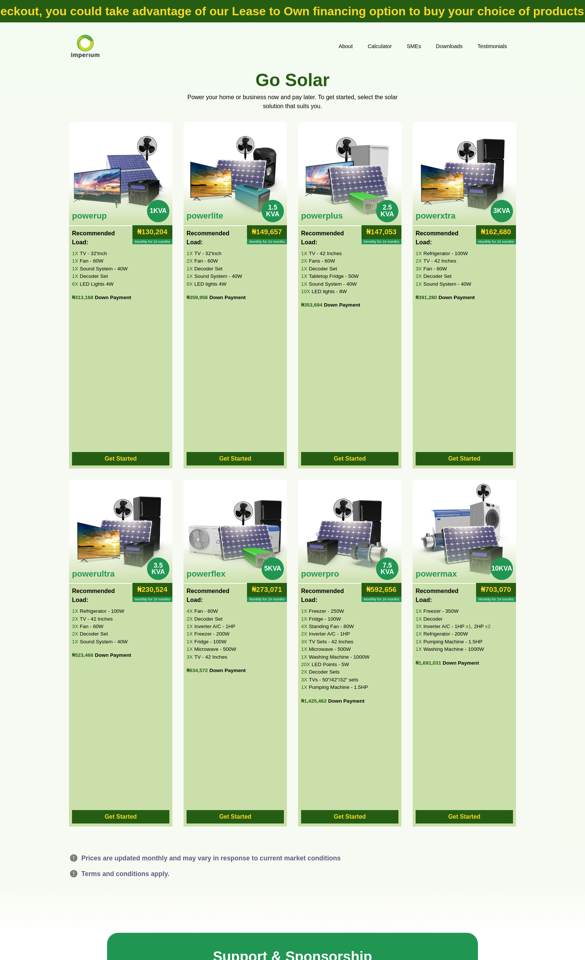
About (346, 46)
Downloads (449, 46)
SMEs (414, 46)
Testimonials (492, 46)
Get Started (120, 458)
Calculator (379, 46)
